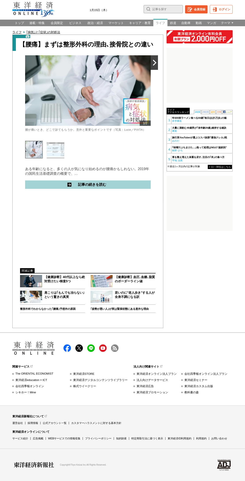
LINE (91, 348)
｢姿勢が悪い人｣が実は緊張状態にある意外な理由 (120, 308)
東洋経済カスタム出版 (198, 386)
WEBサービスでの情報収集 (64, 438)
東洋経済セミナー (195, 380)
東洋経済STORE (84, 373)
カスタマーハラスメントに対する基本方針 (96, 423)
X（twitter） (79, 348)
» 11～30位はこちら (220, 166)
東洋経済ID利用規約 (179, 438)
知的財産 (121, 438)
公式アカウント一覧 (55, 423)
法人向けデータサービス (152, 380)
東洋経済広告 (145, 386)
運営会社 (17, 423)
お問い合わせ (219, 438)
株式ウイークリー (84, 386)
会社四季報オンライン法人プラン (205, 373)
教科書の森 (191, 392)
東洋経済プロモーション (152, 392)
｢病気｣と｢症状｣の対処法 (43, 32)
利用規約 (201, 438)
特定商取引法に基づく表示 (147, 438)
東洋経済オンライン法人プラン (157, 373)
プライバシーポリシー (98, 438)
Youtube (103, 348)
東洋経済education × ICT (31, 380)
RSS (115, 348)
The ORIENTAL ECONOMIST (34, 373)
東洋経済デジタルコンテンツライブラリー (100, 380)
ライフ (17, 32)
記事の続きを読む (108, 184)
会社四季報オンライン (29, 386)
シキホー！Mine (25, 392)
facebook (67, 348)
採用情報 (33, 423)
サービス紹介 (20, 438)
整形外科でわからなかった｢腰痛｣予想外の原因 (48, 308)
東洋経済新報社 (34, 465)
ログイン (224, 9)
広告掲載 (38, 438)
